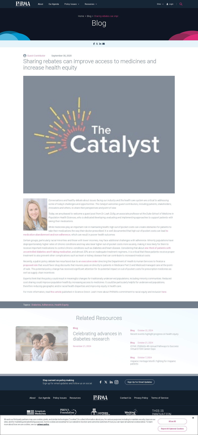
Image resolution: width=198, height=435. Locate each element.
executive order (89, 259)
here (164, 290)
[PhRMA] (23, 4)
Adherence (48, 303)
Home (81, 16)
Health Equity (62, 303)
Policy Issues (71, 4)
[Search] (181, 4)
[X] (97, 44)
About (40, 4)
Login (170, 4)
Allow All (172, 421)
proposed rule (30, 263)
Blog (89, 16)
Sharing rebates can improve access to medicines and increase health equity (107, 16)
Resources (91, 4)
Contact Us (125, 398)
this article (56, 290)
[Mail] (103, 44)
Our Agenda (54, 4)
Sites (160, 4)
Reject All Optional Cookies (172, 429)
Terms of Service (159, 398)
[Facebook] (94, 44)
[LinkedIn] (100, 44)
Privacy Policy (141, 398)
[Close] (193, 417)
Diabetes (36, 303)
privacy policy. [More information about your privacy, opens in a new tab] (43, 424)
